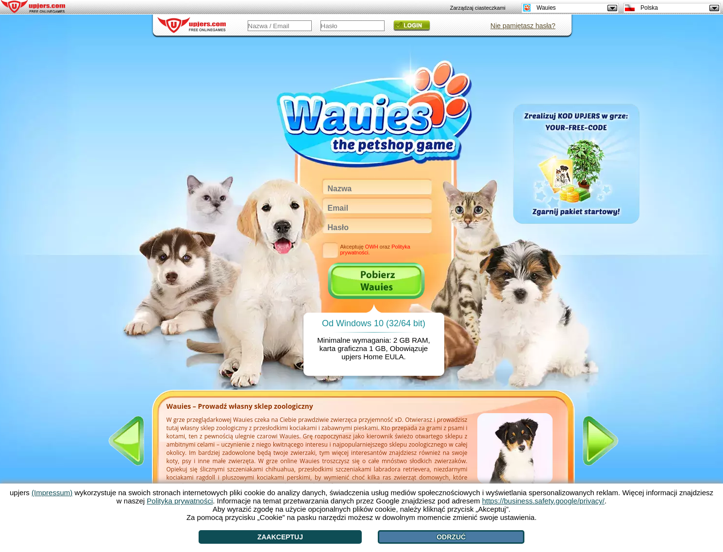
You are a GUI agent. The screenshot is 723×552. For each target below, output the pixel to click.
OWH (371, 247)
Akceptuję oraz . (375, 249)
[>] (601, 441)
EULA (394, 356)
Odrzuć (451, 537)
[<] (126, 441)
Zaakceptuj (280, 537)
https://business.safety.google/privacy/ (543, 501)
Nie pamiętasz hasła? (522, 26)
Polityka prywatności (180, 501)
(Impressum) (52, 492)
